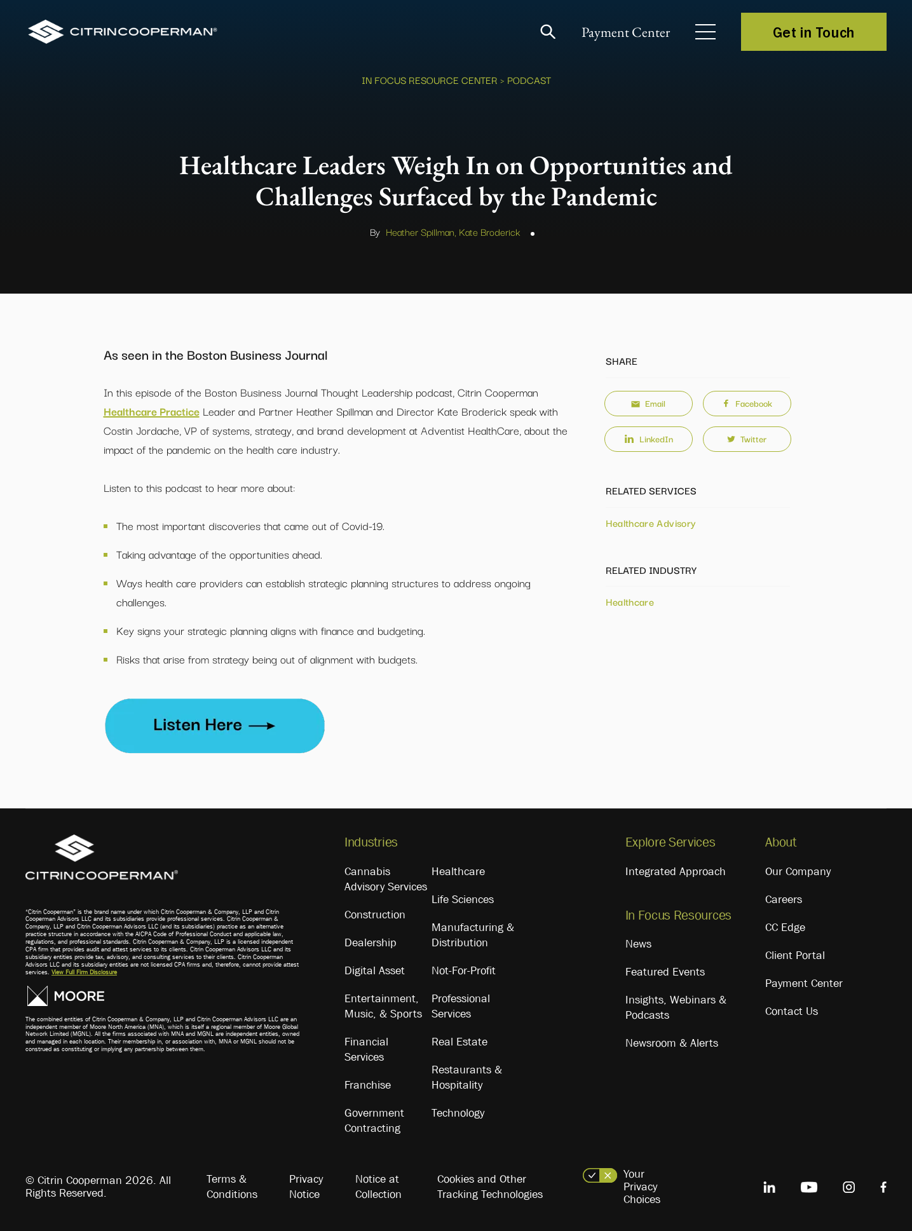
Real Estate (459, 1041)
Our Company (798, 871)
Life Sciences (463, 899)
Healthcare (630, 601)
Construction (374, 914)
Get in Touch (814, 32)
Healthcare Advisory (651, 522)
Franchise (367, 1084)
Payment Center (626, 32)
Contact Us (791, 1011)
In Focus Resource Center (430, 79)
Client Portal (795, 955)
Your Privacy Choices (641, 1186)
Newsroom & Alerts (671, 1043)
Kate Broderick (490, 231)
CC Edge (785, 927)
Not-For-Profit (464, 970)
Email (648, 403)
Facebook (747, 403)
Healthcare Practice (152, 410)
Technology (458, 1112)
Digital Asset (374, 970)
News (638, 943)
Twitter (746, 438)
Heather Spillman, (421, 231)
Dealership (370, 942)
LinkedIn (648, 438)
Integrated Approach (675, 871)
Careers (783, 899)
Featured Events (665, 971)
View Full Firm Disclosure (84, 972)
